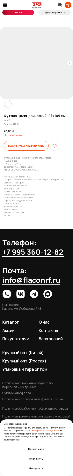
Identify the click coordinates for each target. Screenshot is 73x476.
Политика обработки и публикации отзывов (35, 408)
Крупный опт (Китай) (23, 352)
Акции (8, 330)
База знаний (51, 338)
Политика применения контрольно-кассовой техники (36, 418)
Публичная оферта (16, 393)
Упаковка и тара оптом (24, 369)
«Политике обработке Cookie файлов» (42, 430)
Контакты (48, 330)
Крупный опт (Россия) (24, 361)
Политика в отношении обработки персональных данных (28, 385)
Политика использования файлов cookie (32, 399)
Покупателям (15, 338)
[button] (68, 5)
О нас (44, 322)
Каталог (10, 322)
